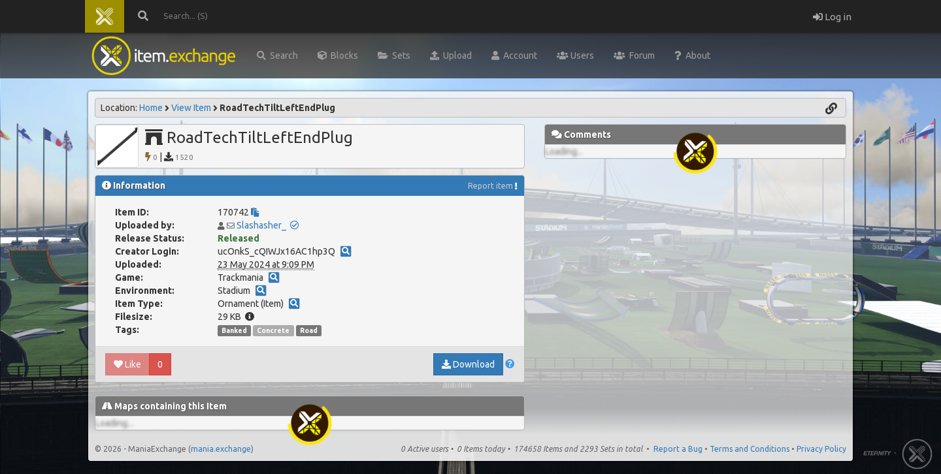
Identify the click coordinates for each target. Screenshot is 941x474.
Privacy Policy (821, 449)
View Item (191, 108)
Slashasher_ (261, 225)
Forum (634, 55)
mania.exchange (221, 449)
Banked (234, 330)
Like (127, 364)
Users (575, 55)
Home (151, 108)
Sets (394, 55)
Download (468, 364)
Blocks (338, 55)
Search (277, 55)
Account (514, 55)
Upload (451, 55)
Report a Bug (677, 449)
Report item (490, 186)
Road (309, 330)
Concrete (273, 330)
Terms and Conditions (749, 449)
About (692, 55)
